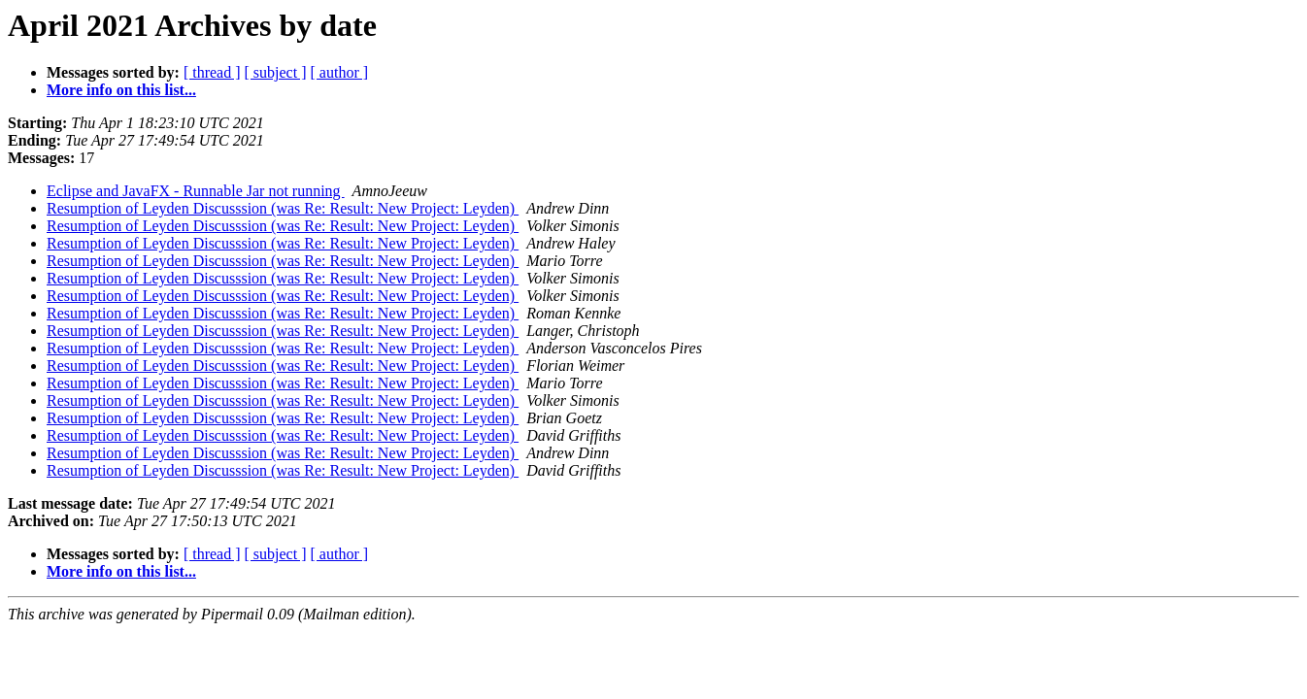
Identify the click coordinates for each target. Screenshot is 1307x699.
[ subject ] (276, 72)
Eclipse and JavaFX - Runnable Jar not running (196, 191)
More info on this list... (121, 90)
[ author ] (340, 72)
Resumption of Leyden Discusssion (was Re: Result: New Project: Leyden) (283, 208)
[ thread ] (212, 72)
